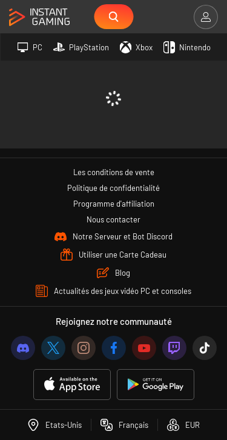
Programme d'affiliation (113, 203)
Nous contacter (113, 219)
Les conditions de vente (113, 172)
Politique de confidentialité (113, 188)
